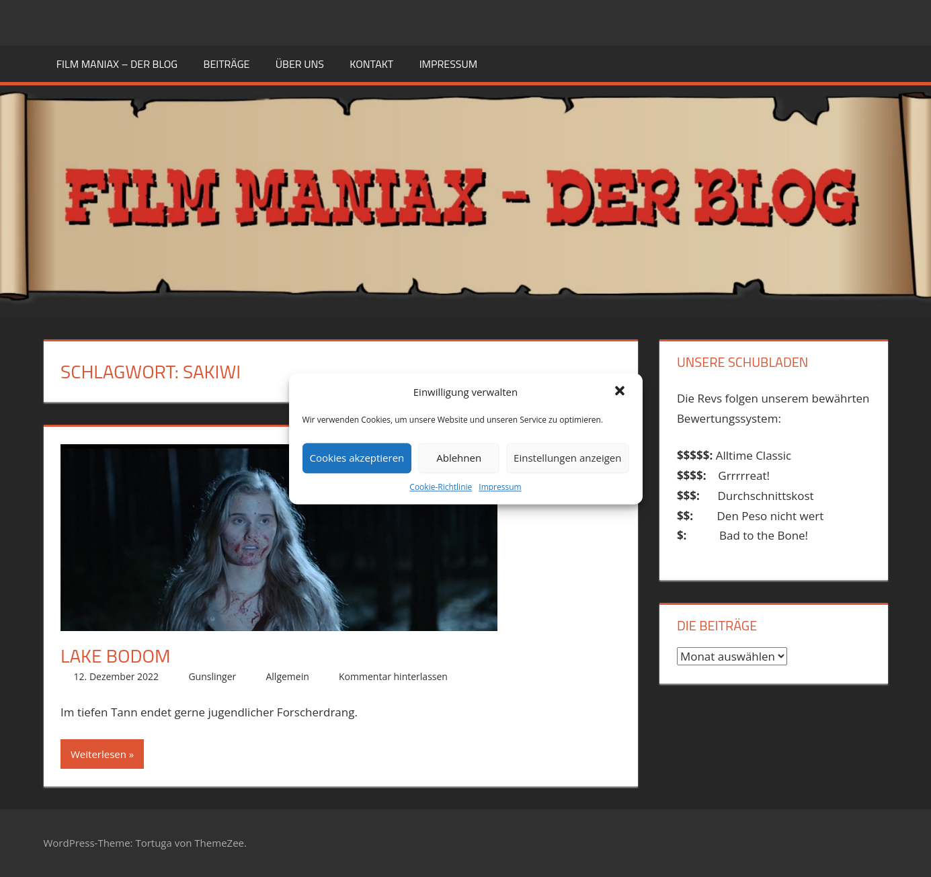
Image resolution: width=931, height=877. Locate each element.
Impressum (500, 487)
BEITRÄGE (227, 64)
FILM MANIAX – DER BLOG (116, 64)
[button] (621, 392)
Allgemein (287, 676)
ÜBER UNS (300, 64)
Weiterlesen (98, 754)
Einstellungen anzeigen (567, 458)
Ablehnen (458, 458)
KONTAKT (371, 64)
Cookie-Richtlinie (440, 487)
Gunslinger (212, 676)
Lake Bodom (115, 655)
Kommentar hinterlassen (393, 676)
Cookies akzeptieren (357, 458)
